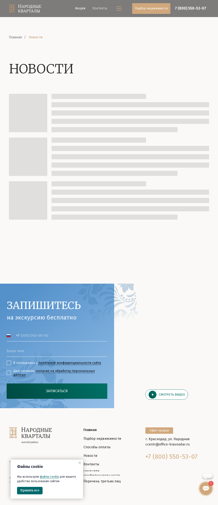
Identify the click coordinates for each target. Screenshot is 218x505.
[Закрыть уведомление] (80, 463)
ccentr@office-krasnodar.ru (167, 444)
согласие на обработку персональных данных (54, 373)
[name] (57, 351)
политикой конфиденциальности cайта (69, 363)
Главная (15, 37)
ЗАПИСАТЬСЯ (57, 391)
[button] (166, 394)
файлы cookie (49, 477)
